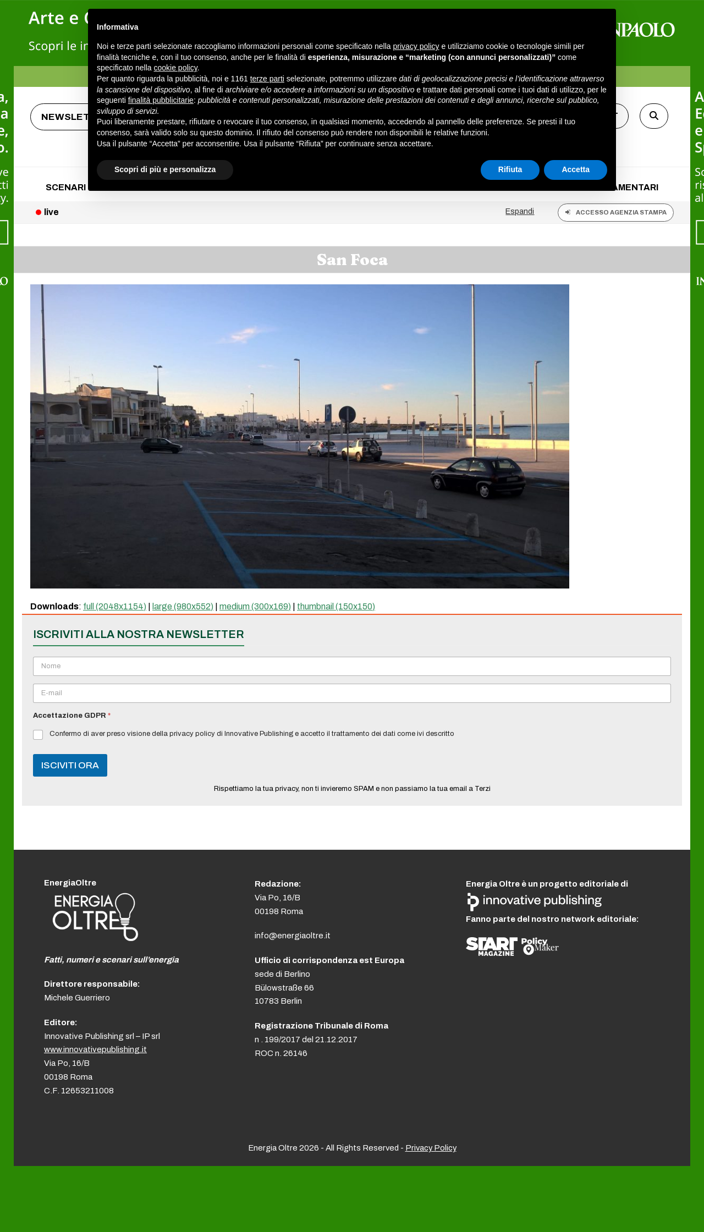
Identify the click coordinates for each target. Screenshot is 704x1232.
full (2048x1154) (114, 606)
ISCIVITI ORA (70, 765)
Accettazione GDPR (72, 715)
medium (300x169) (255, 606)
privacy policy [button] (416, 46)
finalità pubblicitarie (161, 100)
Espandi (519, 211)
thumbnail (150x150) (336, 606)
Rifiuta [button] (510, 169)
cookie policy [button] (175, 67)
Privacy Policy (431, 1147)
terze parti (267, 78)
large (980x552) (182, 606)
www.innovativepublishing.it (95, 1049)
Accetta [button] (576, 169)
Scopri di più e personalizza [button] (165, 169)
